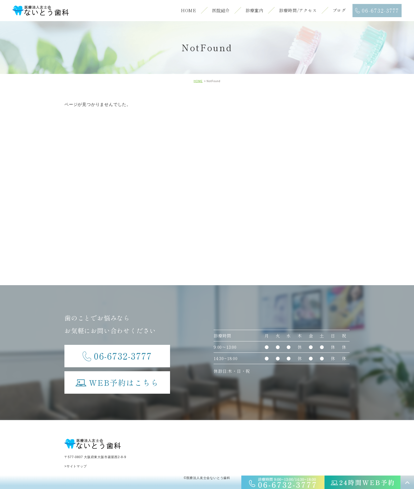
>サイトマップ (75, 466)
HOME (188, 10)
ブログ (339, 10)
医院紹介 (221, 10)
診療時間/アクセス (298, 10)
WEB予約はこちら (117, 379)
